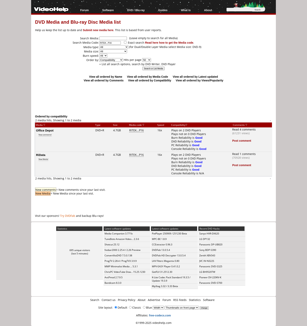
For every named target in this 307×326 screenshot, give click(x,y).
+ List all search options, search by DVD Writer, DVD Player (137, 64)
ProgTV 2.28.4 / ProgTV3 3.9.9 (121, 261)
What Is (186, 10)
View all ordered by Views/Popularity (199, 80)
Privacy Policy (126, 300)
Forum (84, 10)
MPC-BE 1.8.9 (159, 239)
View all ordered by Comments (104, 80)
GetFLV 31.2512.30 (162, 272)
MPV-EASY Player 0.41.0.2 (166, 266)
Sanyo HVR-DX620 (209, 233)
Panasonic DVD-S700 (210, 283)
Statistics (195, 300)
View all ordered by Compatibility (149, 80)
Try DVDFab (67, 216)
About (208, 10)
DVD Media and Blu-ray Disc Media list (78, 22)
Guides (162, 10)
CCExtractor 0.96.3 (162, 244)
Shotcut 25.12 (112, 244)
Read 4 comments (244, 129)
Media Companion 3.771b (119, 233)
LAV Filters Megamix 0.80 (165, 261)
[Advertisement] (153, 98)
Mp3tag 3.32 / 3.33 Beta (165, 286)
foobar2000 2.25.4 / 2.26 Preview (122, 250)
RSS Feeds (180, 300)
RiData (40, 155)
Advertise (154, 300)
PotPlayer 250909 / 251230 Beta (169, 233)
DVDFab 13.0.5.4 (161, 250)
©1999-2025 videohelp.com (154, 323)
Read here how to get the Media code (169, 42)
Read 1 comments (244, 154)
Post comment (241, 140)
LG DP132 (204, 239)
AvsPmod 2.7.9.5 (114, 277)
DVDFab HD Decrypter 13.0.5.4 (169, 255)
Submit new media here (98, 30)
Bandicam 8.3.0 (113, 283)
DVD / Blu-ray (136, 10)
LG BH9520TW (207, 272)
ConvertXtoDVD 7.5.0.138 (118, 255)
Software (108, 10)
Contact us (109, 300)
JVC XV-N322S (206, 261)
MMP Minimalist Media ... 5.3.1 (121, 266)
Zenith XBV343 (207, 255)
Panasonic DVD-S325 (210, 266)
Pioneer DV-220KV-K (210, 277)
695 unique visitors (80, 250)
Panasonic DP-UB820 (210, 244)
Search (94, 300)
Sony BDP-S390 (207, 250)
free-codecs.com (160, 315)
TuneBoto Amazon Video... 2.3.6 (122, 239)
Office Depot (44, 130)
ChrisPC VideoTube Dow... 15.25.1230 (125, 272)
